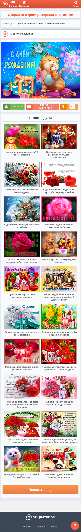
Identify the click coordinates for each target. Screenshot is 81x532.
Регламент (41, 526)
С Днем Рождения (25, 23)
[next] (76, 70)
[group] (40, 33)
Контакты (27, 526)
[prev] (4, 70)
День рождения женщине (51, 23)
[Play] (5, 34)
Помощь (54, 526)
